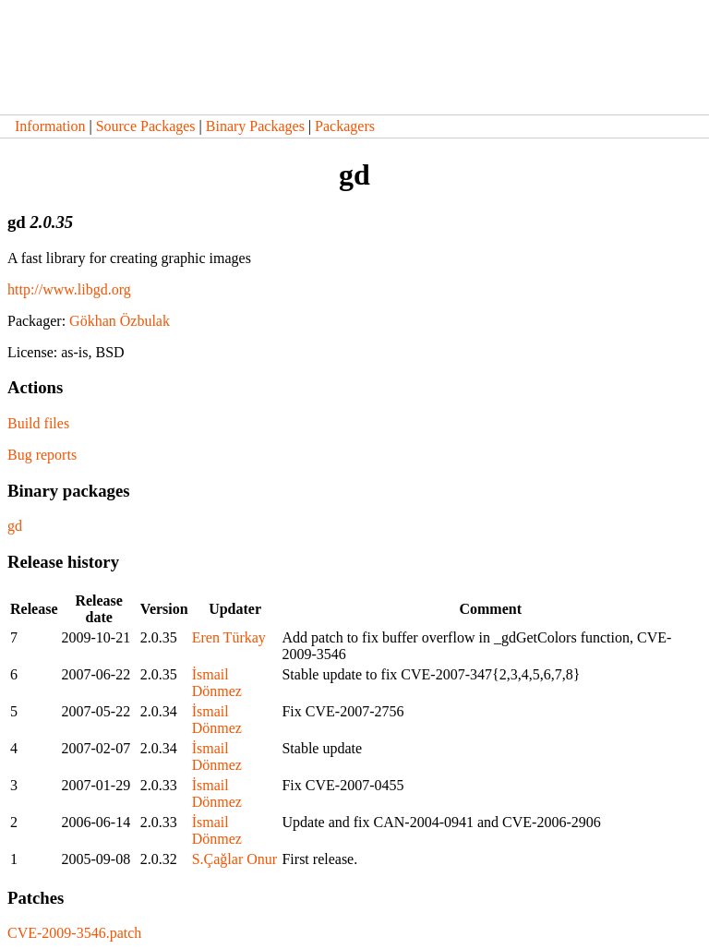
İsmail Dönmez (217, 683)
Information (50, 126)
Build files (38, 423)
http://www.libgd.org (69, 289)
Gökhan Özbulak (119, 321)
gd (14, 526)
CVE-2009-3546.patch (74, 933)
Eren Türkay (229, 637)
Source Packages (146, 126)
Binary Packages (255, 126)
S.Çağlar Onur (234, 859)
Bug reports (42, 454)
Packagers (345, 126)
